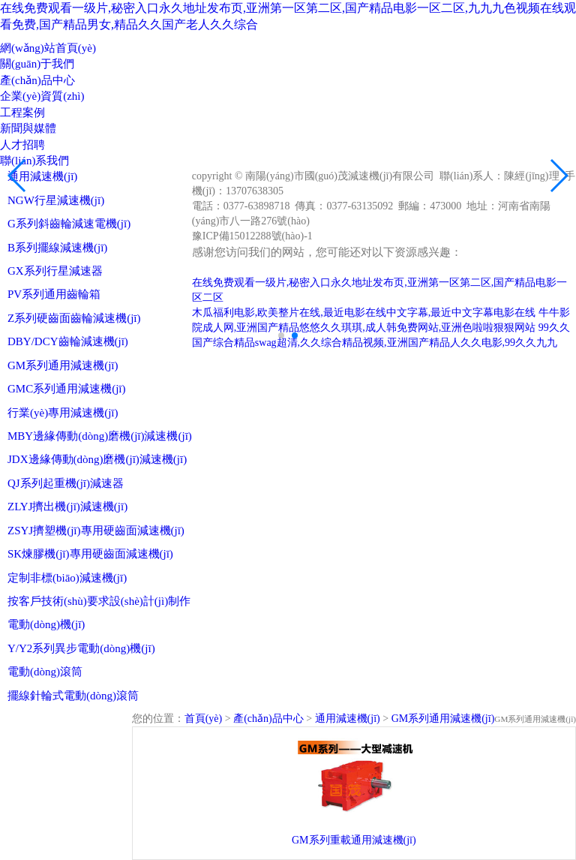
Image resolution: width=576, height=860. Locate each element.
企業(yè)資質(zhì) (42, 96)
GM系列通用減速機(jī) (63, 365)
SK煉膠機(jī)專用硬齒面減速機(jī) (90, 554)
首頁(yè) (203, 718)
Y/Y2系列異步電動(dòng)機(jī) (81, 648)
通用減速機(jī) (42, 176)
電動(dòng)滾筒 (45, 672)
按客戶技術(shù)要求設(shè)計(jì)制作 (99, 601)
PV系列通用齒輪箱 (54, 294)
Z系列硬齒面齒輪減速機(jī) (74, 318)
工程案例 (22, 113)
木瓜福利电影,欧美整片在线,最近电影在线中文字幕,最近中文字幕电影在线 (364, 312)
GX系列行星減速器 (55, 271)
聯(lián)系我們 (34, 161)
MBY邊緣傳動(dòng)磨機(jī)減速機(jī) (100, 436)
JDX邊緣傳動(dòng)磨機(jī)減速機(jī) (97, 459)
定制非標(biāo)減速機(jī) (67, 578)
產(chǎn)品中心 (37, 80)
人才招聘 (22, 145)
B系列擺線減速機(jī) (57, 248)
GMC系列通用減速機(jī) (67, 389)
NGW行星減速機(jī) (56, 200)
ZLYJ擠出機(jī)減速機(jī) (68, 507)
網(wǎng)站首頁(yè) (48, 48)
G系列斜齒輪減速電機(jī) (69, 224)
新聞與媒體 (28, 128)
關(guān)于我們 (37, 64)
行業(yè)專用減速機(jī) (63, 413)
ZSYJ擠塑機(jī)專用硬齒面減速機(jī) (96, 531)
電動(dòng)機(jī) (46, 624)
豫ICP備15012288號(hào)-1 (252, 236)
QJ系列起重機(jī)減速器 (66, 483)
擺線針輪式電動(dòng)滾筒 (73, 696)
